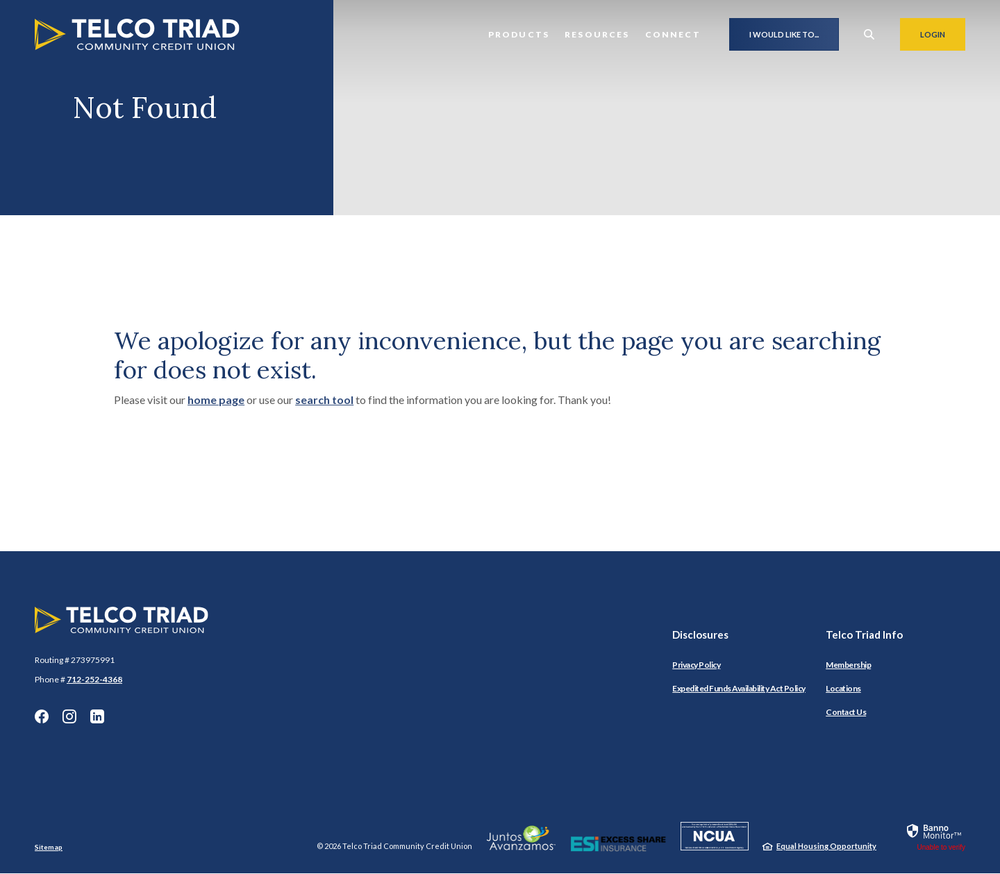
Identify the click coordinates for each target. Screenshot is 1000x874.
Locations (843, 688)
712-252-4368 (94, 679)
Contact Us (846, 712)
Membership (848, 664)
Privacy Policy (696, 664)
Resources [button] (597, 34)
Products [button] (518, 34)
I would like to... (784, 34)
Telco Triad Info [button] (864, 634)
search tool (324, 399)
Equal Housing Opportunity (826, 845)
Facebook (42, 716)
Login (942, 34)
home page (216, 399)
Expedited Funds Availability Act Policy (739, 688)
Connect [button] (673, 34)
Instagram (69, 716)
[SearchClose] (869, 34)
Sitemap (48, 847)
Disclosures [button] (700, 634)
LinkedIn (97, 716)
